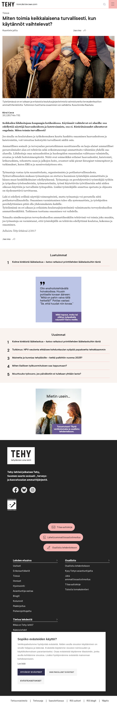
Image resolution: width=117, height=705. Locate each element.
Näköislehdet (20, 630)
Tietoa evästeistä (19, 700)
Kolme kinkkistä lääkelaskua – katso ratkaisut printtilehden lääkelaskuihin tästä (56, 261)
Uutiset (17, 566)
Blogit (16, 596)
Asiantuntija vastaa (23, 591)
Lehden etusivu (22, 560)
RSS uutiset (75, 700)
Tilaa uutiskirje (64, 527)
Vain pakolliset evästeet (61, 672)
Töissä (16, 576)
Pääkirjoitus (19, 606)
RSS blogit (92, 700)
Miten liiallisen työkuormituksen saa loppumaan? (39, 365)
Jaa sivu (77, 30)
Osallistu (70, 560)
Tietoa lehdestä (22, 619)
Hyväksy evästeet (31, 672)
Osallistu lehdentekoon (64, 547)
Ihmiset (17, 581)
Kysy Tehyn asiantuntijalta (79, 571)
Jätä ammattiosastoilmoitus (77, 577)
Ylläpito (105, 700)
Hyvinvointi (19, 586)
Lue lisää (21, 663)
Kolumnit (18, 601)
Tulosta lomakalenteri (77, 589)
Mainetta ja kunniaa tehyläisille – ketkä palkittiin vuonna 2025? (47, 357)
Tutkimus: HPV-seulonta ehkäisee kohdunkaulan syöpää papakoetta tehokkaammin (59, 349)
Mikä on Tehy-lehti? (23, 625)
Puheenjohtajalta (22, 611)
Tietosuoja (38, 700)
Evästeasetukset (30, 681)
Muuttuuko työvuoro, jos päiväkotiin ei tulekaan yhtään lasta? (46, 373)
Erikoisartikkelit (21, 571)
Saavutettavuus (56, 700)
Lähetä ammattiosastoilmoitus (64, 537)
